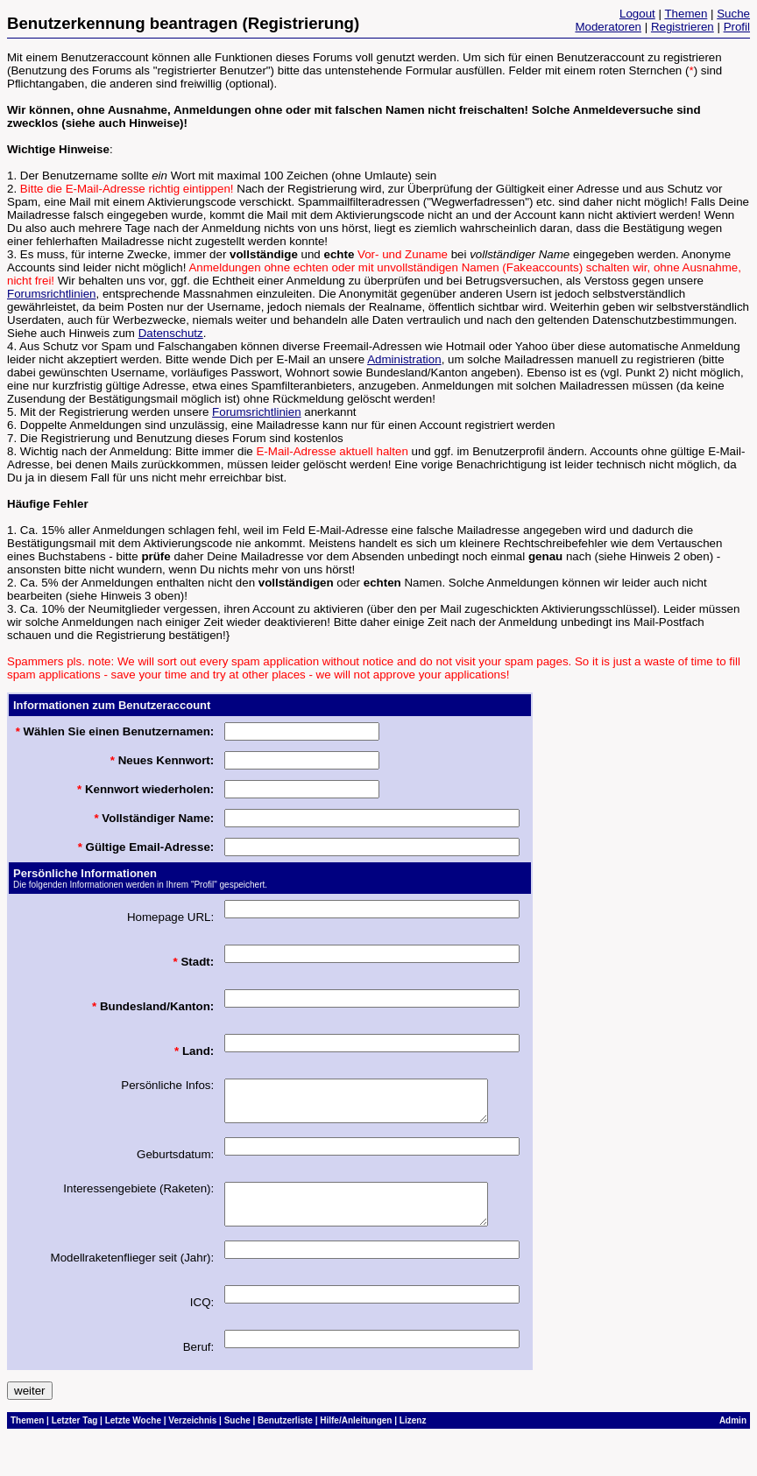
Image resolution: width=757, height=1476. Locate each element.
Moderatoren (608, 26)
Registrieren (682, 26)
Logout (637, 13)
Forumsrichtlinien (51, 293)
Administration (404, 359)
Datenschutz (170, 333)
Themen (685, 13)
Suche (733, 13)
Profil (737, 26)
